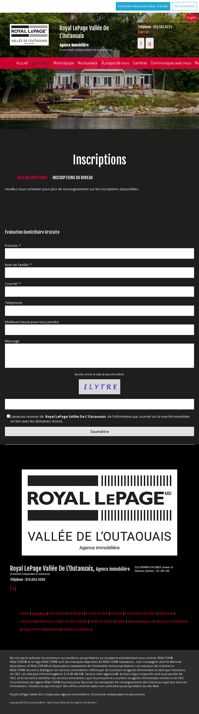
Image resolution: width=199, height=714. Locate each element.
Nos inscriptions (32, 177)
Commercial (27, 621)
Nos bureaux (88, 62)
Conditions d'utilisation (76, 629)
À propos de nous (115, 62)
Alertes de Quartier (101, 621)
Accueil (22, 62)
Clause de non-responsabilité (41, 629)
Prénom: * (13, 245)
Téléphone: (14, 302)
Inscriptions (41, 62)
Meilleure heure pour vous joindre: (32, 322)
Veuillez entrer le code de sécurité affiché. (99, 374)
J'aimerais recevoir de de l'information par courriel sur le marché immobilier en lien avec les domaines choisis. (100, 418)
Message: (12, 341)
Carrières (140, 62)
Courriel (143, 32)
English (191, 17)
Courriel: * (13, 283)
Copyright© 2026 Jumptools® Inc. (28, 702)
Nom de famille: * (18, 264)
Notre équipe (64, 62)
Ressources (166, 613)
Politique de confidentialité (171, 621)
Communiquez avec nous (140, 613)
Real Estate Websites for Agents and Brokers (72, 702)
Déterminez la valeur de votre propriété (62, 621)
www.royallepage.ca (140, 621)
